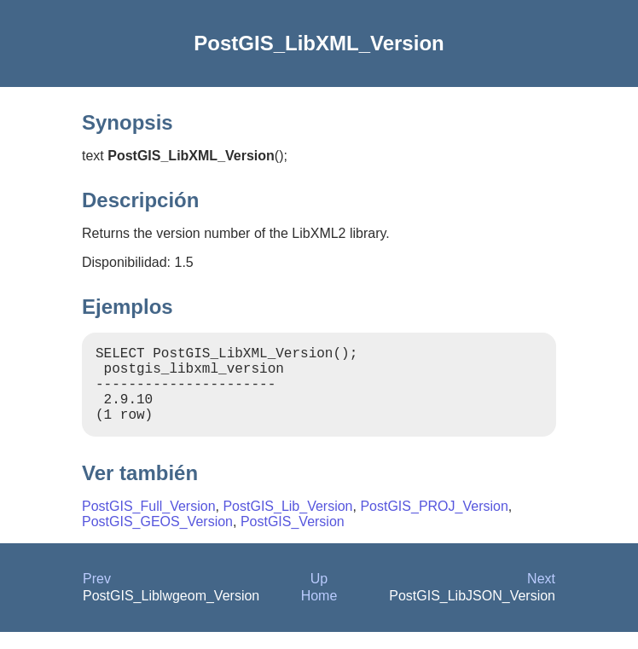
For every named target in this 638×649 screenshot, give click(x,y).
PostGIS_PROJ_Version (434, 523)
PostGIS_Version (293, 538)
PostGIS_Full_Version (149, 523)
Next (541, 595)
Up (319, 595)
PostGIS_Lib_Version (287, 523)
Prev (97, 595)
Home (319, 613)
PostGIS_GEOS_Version (157, 538)
